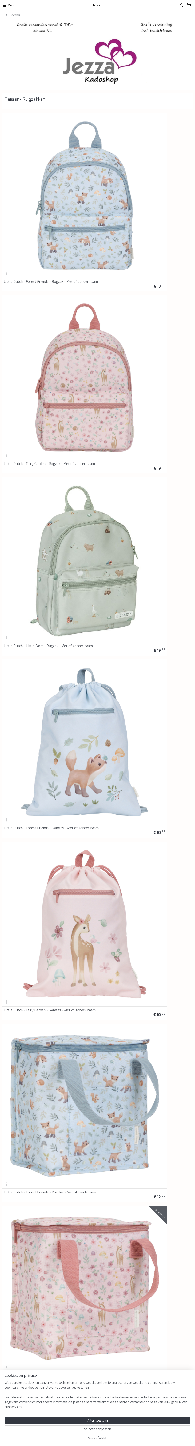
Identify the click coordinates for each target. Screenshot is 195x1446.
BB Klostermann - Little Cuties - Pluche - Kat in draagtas (29, 1191)
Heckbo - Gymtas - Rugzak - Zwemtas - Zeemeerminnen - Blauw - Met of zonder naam (96, 643)
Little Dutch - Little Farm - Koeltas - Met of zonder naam (97, 332)
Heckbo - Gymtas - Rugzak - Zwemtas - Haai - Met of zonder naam (159, 330)
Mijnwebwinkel (134, 1439)
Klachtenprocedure (78, 1239)
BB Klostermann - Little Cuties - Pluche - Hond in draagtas (159, 1113)
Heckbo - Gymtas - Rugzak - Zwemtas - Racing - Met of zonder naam (160, 408)
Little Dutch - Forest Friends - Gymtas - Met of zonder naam (27, 254)
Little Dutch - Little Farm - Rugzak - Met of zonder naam (162, 175)
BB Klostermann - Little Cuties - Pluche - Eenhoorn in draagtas (94, 1113)
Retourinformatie (78, 1243)
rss (87, 1439)
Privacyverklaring (78, 1230)
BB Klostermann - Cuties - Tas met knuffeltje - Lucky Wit (31, 879)
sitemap (80, 1439)
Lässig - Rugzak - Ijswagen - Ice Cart (162, 959)
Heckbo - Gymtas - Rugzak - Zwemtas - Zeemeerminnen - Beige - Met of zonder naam (32, 643)
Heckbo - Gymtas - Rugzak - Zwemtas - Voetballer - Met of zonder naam (28, 408)
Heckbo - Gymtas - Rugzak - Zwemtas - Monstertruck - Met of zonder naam (95, 408)
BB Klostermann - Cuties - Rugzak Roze (95, 800)
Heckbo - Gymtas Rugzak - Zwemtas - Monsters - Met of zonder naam (97, 488)
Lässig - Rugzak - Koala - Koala (93, 880)
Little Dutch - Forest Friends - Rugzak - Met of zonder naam (27, 175)
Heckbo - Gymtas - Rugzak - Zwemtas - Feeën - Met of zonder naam (30, 565)
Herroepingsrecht (78, 1235)
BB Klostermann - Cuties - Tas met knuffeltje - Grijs (161, 800)
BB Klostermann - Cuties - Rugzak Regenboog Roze (30, 800)
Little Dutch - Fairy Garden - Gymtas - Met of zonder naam (97, 254)
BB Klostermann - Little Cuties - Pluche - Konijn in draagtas (29, 1113)
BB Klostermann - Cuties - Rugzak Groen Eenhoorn (160, 722)
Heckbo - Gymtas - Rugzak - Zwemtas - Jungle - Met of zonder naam (160, 487)
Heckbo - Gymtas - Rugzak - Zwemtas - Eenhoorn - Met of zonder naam (92, 565)
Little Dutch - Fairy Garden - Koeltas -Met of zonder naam (32, 332)
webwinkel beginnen (101, 1439)
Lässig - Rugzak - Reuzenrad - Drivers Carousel (27, 1035)
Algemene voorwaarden (82, 1226)
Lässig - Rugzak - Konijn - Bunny (94, 1037)
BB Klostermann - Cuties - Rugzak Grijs (95, 722)
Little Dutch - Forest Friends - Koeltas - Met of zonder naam (157, 254)
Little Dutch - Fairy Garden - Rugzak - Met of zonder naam (97, 175)
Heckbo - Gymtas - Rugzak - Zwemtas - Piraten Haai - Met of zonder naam (29, 487)
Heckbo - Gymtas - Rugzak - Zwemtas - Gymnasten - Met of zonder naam (158, 565)
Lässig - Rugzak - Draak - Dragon (159, 880)
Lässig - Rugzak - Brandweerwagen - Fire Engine (32, 957)
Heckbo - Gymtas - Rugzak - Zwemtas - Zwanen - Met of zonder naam (31, 721)
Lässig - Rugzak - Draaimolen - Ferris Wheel (93, 957)
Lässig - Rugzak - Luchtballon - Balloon (158, 1035)
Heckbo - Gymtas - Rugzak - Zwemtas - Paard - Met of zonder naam (160, 643)
